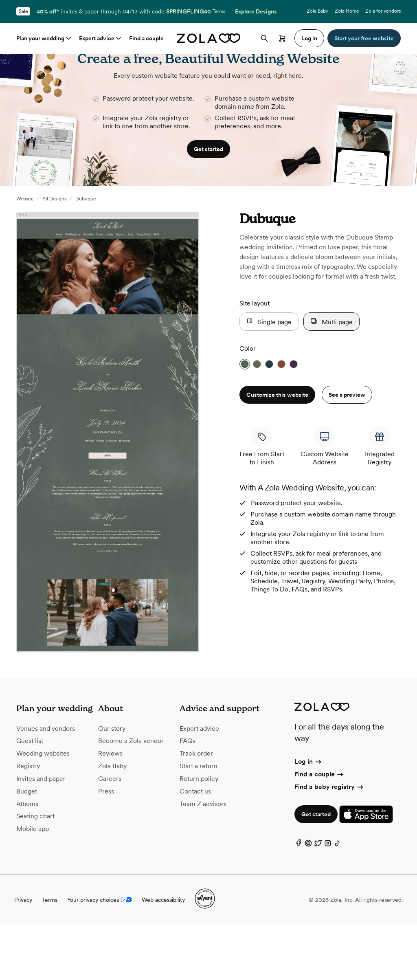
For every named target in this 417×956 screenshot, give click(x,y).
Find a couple (146, 38)
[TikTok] (338, 876)
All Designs (54, 230)
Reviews (110, 785)
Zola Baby (317, 11)
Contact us (195, 822)
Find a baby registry (329, 818)
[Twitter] (318, 876)
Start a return (198, 797)
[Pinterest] (308, 876)
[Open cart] (282, 38)
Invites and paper (41, 810)
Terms (219, 11)
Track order (196, 785)
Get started (316, 845)
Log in (308, 793)
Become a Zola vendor (131, 772)
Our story (111, 760)
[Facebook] (298, 876)
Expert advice (101, 38)
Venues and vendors (45, 760)
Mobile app (32, 860)
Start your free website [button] (364, 38)
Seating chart (35, 847)
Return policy (199, 810)
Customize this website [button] (277, 426)
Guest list (29, 772)
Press (106, 822)
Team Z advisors (203, 835)
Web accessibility (163, 931)
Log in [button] (309, 38)
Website (24, 230)
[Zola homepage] (209, 38)
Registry (28, 797)
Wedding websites (43, 785)
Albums (27, 835)
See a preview (347, 426)
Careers (109, 810)
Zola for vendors (383, 11)
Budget (26, 822)
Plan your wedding (44, 38)
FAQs (187, 772)
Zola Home (347, 11)
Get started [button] (208, 180)
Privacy (23, 931)
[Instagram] (328, 876)
